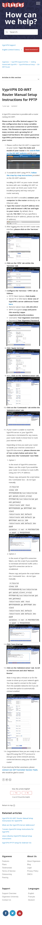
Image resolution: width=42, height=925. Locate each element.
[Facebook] (3, 769)
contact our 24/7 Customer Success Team (19, 759)
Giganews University (10, 886)
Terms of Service (8, 860)
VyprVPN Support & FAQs (19, 62)
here (11, 304)
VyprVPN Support (9, 45)
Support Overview (9, 883)
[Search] (21, 32)
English (31, 883)
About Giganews (33, 850)
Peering (5, 867)
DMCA (29, 863)
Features (5, 850)
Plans (4, 854)
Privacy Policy (32, 860)
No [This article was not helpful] (28, 782)
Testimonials (7, 857)
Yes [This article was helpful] (16, 782)
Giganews (5, 62)
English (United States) (11, 49)
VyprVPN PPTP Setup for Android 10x (16, 832)
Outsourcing (7, 863)
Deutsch (31, 889)
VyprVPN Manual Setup (27, 64)
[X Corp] (6, 769)
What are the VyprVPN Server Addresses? (18, 814)
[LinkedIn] (10, 769)
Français (31, 886)
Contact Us (6, 889)
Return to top (8, 794)
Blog (29, 854)
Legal (29, 857)
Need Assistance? (31, 50)
